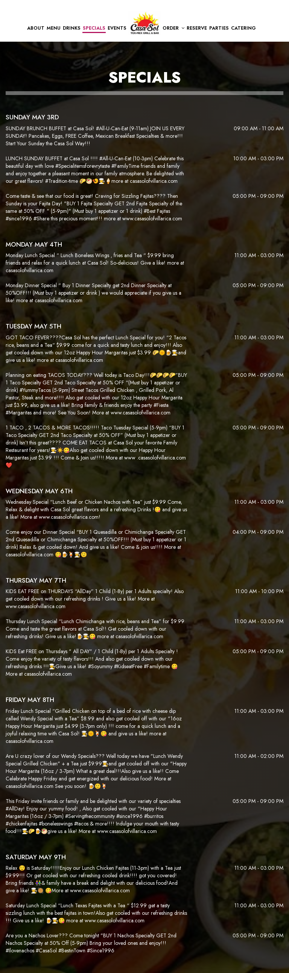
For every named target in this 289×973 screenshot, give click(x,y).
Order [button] (173, 28)
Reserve (197, 28)
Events (117, 28)
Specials (94, 28)
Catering (243, 28)
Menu (54, 28)
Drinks (72, 28)
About (35, 28)
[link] (144, 22)
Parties (219, 28)
